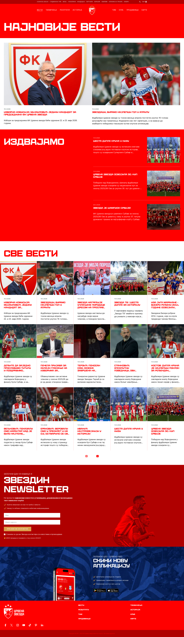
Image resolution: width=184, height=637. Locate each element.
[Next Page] (97, 456)
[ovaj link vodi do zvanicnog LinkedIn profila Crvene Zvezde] (42, 625)
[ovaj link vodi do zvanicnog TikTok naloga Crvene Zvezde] (29, 625)
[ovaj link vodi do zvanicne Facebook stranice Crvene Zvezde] (5, 625)
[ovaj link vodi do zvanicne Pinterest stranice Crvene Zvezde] (35, 625)
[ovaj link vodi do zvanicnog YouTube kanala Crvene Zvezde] (23, 625)
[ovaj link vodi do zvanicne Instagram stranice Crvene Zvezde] (17, 625)
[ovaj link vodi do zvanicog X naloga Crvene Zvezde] (11, 625)
